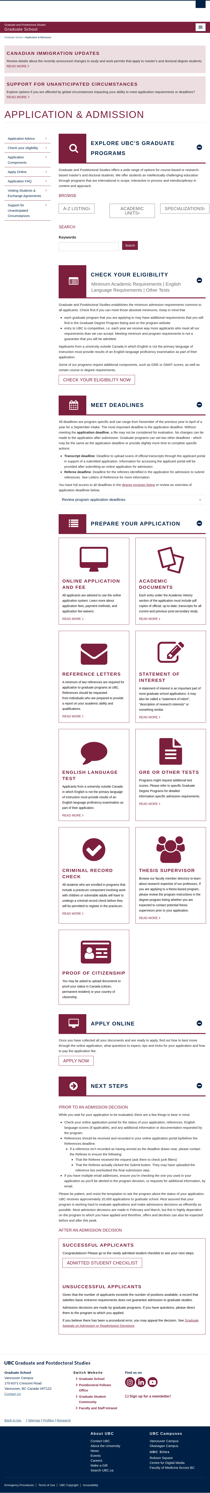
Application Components (17, 159)
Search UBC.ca (102, 1470)
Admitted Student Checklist (102, 1262)
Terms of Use (46, 1485)
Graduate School (13, 37)
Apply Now (76, 1060)
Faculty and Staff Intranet (98, 1408)
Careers (96, 1460)
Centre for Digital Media (167, 1463)
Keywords (68, 237)
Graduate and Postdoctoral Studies (105, 1363)
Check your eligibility (23, 148)
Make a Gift (99, 1465)
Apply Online (17, 172)
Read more (17, 66)
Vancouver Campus (164, 1441)
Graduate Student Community (92, 1399)
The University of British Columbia (89, 9)
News (95, 1451)
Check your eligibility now (97, 379)
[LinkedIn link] (141, 1382)
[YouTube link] (153, 1382)
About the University (105, 1446)
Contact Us (12, 1394)
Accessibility (90, 1485)
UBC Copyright (69, 1485)
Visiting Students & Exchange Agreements (24, 193)
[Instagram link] (130, 1382)
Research (64, 1420)
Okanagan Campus (164, 1446)
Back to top (14, 1420)
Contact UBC (100, 1441)
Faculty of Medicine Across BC (172, 1467)
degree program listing (138, 485)
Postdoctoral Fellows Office (95, 1387)
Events (96, 1455)
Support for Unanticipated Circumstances (19, 210)
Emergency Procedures (19, 1485)
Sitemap (34, 1420)
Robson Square (161, 1458)
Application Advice (21, 138)
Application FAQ (20, 181)
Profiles (48, 1420)
